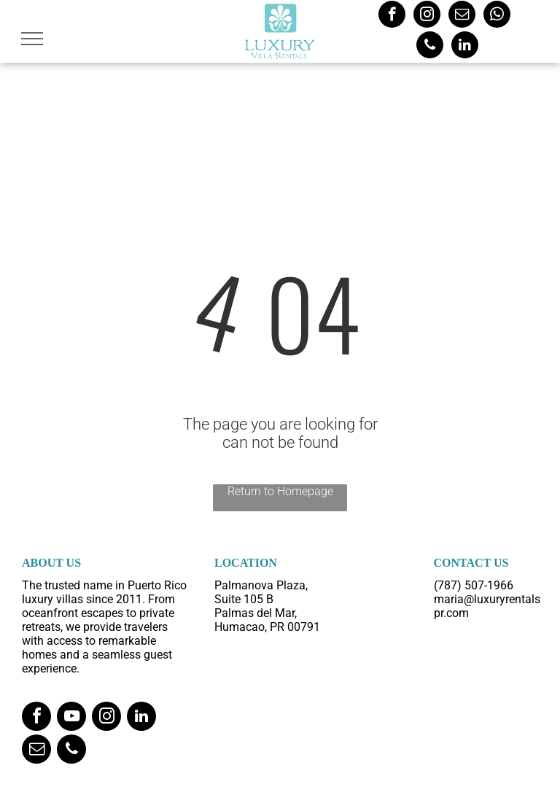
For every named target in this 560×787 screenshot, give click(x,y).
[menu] (32, 39)
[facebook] (391, 16)
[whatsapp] (496, 16)
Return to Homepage (280, 491)
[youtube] (71, 718)
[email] (461, 16)
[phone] (429, 46)
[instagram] (426, 16)
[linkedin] (464, 46)
